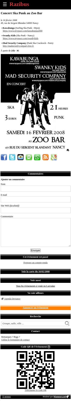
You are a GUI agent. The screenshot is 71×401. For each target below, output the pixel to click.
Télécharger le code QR (35, 390)
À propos (6, 396)
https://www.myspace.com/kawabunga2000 (22, 30)
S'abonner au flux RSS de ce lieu (45, 157)
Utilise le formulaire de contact (15, 339)
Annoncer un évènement (35, 307)
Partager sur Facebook (4, 157)
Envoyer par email (20, 157)
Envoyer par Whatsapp (37, 157)
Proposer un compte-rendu (35, 262)
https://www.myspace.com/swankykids (20, 38)
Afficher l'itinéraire (54, 157)
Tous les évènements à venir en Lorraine (35, 286)
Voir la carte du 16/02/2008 (35, 271)
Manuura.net (59, 396)
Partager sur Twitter (12, 157)
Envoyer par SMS (29, 157)
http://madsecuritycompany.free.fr (18, 46)
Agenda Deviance (12, 298)
